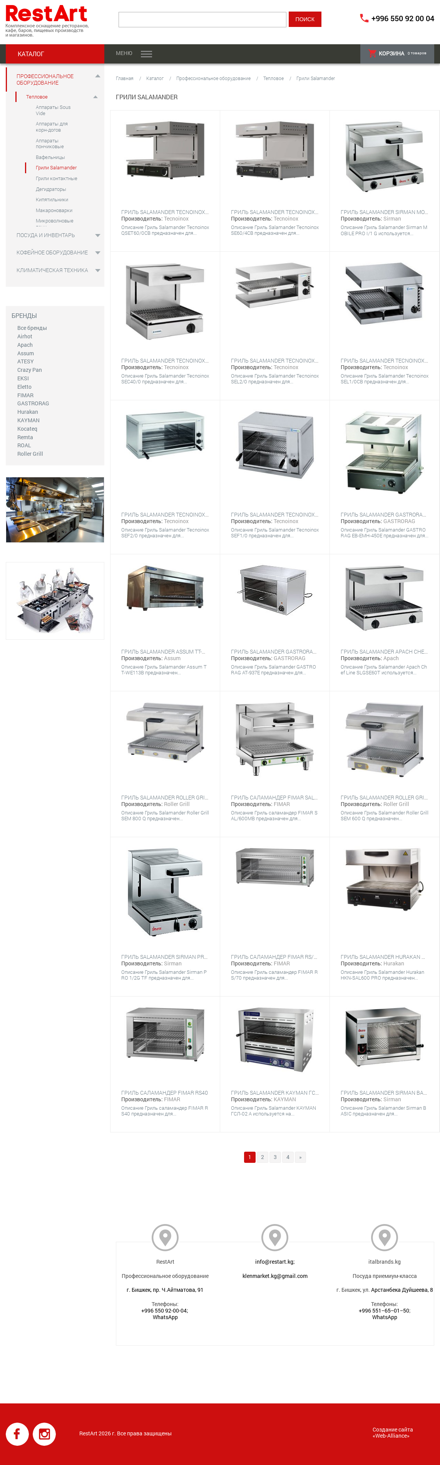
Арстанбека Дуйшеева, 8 (402, 1289)
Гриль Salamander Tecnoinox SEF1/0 (282, 514)
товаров (397, 53)
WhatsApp (165, 1317)
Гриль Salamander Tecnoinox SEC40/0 (174, 360)
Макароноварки (54, 210)
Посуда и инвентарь (46, 235)
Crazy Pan (29, 369)
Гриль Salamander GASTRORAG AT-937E (284, 651)
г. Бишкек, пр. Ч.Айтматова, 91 (165, 1289)
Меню (124, 53)
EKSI (23, 378)
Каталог (155, 78)
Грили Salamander (56, 167)
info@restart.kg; (275, 1261)
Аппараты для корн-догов (52, 126)
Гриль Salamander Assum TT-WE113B (172, 651)
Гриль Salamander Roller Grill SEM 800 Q (179, 797)
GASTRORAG (33, 403)
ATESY (25, 361)
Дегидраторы (51, 189)
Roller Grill (30, 453)
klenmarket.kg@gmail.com (275, 1275)
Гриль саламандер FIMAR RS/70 (275, 956)
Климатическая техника (52, 270)
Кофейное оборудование (52, 252)
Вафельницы (50, 157)
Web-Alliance (391, 1435)
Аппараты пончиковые (50, 143)
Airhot (24, 336)
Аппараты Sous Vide (53, 110)
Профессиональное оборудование (45, 79)
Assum (25, 353)
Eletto (24, 386)
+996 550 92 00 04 (402, 18)
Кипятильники (52, 199)
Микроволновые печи (55, 223)
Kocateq (27, 428)
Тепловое (37, 96)
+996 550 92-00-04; (164, 1310)
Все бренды (32, 327)
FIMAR (25, 395)
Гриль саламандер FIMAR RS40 (164, 1092)
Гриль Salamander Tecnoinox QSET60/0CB (179, 212)
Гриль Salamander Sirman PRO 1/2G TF (174, 956)
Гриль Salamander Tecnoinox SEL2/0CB (285, 360)
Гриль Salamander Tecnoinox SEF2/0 (172, 514)
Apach (25, 344)
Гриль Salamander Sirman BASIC (386, 1092)
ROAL (24, 445)
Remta (25, 437)
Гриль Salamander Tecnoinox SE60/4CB (286, 212)
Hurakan (27, 411)
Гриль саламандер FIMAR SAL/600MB (282, 797)
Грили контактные (56, 178)
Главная (125, 78)
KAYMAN (28, 420)
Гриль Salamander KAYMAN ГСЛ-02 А (281, 1092)
